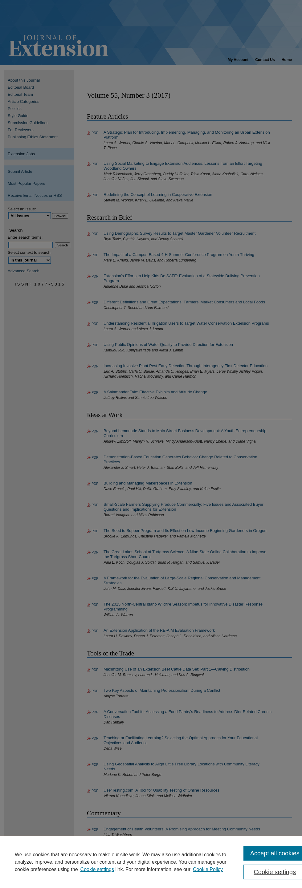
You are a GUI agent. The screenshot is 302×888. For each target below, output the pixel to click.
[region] (151, 862)
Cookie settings (97, 869)
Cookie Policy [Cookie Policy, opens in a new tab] (208, 869)
